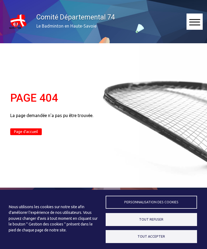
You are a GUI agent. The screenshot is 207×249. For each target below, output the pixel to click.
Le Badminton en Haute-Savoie (66, 26)
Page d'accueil (26, 132)
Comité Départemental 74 (75, 17)
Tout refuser (151, 219)
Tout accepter (151, 236)
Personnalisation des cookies (151, 202)
